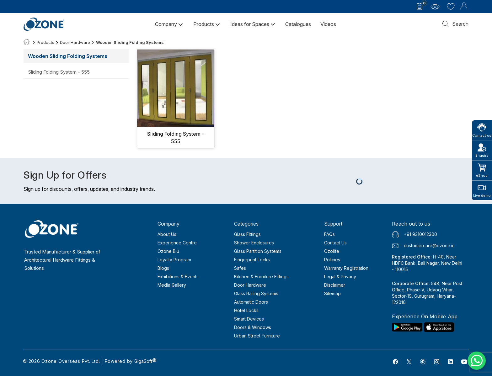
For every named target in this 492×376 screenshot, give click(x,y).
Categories (246, 224)
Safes (240, 268)
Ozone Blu (168, 251)
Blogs (163, 268)
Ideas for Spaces (252, 24)
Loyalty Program (174, 259)
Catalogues (298, 24)
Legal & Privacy (340, 276)
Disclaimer (334, 285)
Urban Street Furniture (257, 335)
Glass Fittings (247, 234)
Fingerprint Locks (252, 259)
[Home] (26, 42)
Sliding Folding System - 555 (59, 72)
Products (206, 24)
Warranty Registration (346, 268)
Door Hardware (75, 42)
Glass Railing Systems (256, 293)
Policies (332, 259)
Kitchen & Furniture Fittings (261, 276)
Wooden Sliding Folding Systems (130, 42)
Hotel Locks (246, 310)
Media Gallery (172, 285)
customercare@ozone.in (429, 245)
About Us (167, 234)
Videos (328, 24)
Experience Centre (177, 242)
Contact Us (335, 242)
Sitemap (332, 293)
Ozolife (331, 251)
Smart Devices (249, 318)
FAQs (329, 234)
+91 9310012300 (420, 234)
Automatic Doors (251, 302)
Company (169, 24)
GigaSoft (145, 361)
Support (333, 224)
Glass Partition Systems (257, 251)
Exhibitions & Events (178, 276)
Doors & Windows (252, 327)
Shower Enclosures (254, 242)
